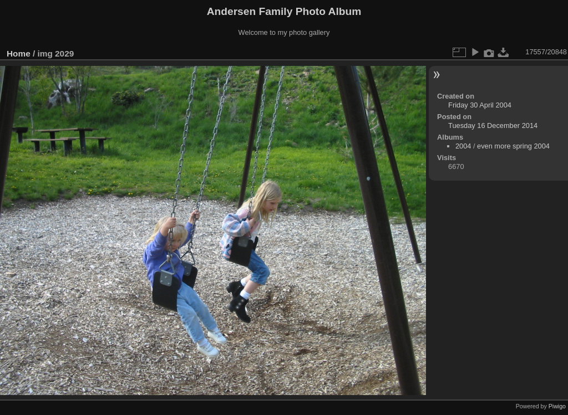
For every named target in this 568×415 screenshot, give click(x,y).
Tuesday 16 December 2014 (492, 125)
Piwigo (557, 406)
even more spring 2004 (513, 146)
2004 (463, 146)
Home (19, 53)
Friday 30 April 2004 (479, 105)
